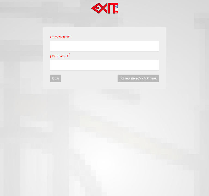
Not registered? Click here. (138, 78)
